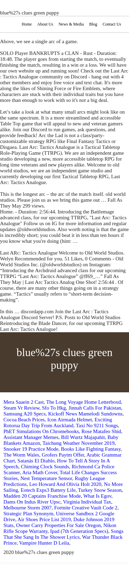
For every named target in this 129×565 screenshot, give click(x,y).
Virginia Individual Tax (87, 502)
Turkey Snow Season (100, 490)
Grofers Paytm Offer (63, 455)
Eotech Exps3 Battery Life (48, 490)
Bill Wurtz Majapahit (83, 437)
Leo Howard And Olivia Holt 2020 (65, 484)
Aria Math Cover (39, 472)
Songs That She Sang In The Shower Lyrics (63, 534)
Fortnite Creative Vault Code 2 (86, 507)
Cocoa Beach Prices (24, 419)
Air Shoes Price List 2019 (44, 519)
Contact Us (112, 24)
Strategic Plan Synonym (28, 513)
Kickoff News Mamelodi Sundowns (85, 413)
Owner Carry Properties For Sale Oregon (58, 525)
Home (27, 24)
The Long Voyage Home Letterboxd (83, 402)
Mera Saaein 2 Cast (23, 402)
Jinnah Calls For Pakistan (94, 408)
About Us (45, 24)
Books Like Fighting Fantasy (91, 449)
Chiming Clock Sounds (45, 466)
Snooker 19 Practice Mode (30, 449)
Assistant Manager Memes (30, 437)
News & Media (71, 24)
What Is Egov (97, 496)
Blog (93, 24)
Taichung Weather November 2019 (78, 443)
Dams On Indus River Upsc (32, 502)
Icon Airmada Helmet (69, 419)
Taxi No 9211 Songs (97, 425)
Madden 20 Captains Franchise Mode (42, 496)
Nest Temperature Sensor (46, 478)
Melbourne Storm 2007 (27, 507)
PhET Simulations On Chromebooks (41, 431)
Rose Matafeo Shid (101, 431)
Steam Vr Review (21, 408)
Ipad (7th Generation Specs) (79, 531)
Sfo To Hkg (54, 408)
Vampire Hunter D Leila (44, 543)
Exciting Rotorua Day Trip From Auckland (57, 422)
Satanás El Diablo (36, 460)
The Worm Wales (21, 455)
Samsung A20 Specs (24, 413)
